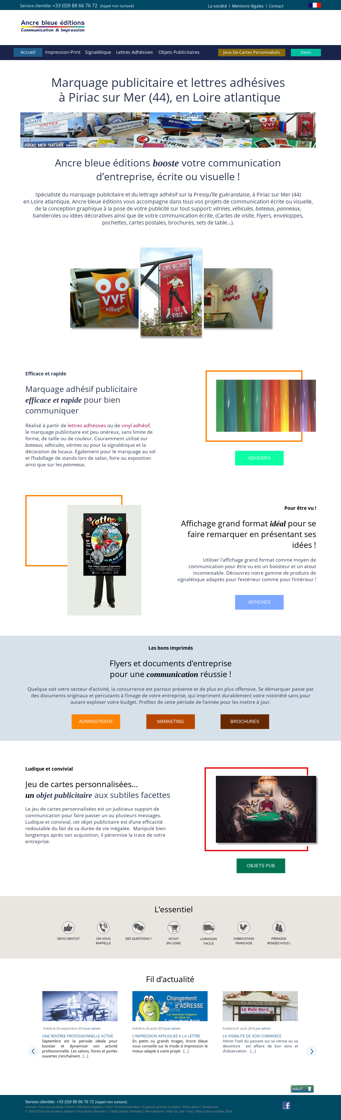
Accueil (30, 1107)
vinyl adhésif (135, 425)
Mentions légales (248, 6)
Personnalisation (127, 1107)
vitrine (73, 445)
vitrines (221, 208)
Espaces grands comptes (161, 1107)
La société (217, 6)
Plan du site (175, 1111)
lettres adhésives (87, 425)
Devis (70, 1107)
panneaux (288, 208)
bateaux (264, 208)
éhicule (54, 445)
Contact (276, 6)
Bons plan (190, 1107)
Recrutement (154, 1111)
